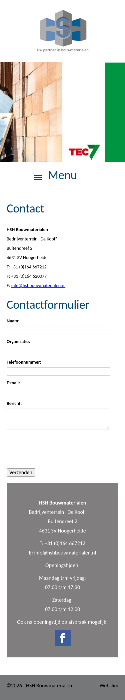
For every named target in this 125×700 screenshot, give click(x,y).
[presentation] (57, 449)
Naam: (13, 321)
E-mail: (13, 383)
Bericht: (14, 403)
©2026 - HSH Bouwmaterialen (39, 685)
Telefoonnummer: (24, 362)
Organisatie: (18, 341)
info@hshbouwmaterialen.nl (65, 552)
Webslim (109, 685)
